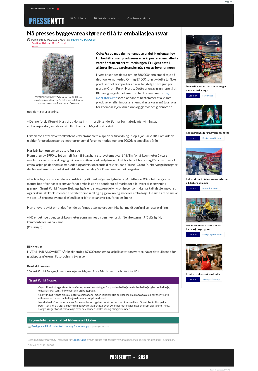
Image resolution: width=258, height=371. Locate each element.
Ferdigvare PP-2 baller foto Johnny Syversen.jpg (60, 326)
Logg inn (228, 2)
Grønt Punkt (79, 339)
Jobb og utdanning (210, 279)
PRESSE (40, 21)
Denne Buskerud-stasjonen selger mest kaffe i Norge (206, 88)
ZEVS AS (226, 370)
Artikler (78, 18)
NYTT (58, 21)
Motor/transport (210, 188)
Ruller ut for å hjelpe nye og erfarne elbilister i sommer (207, 180)
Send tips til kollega (41, 43)
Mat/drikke (207, 95)
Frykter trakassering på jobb (203, 273)
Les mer (193, 95)
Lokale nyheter (107, 18)
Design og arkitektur (212, 138)
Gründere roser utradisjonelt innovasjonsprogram (203, 227)
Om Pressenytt (138, 18)
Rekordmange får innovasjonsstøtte (207, 132)
